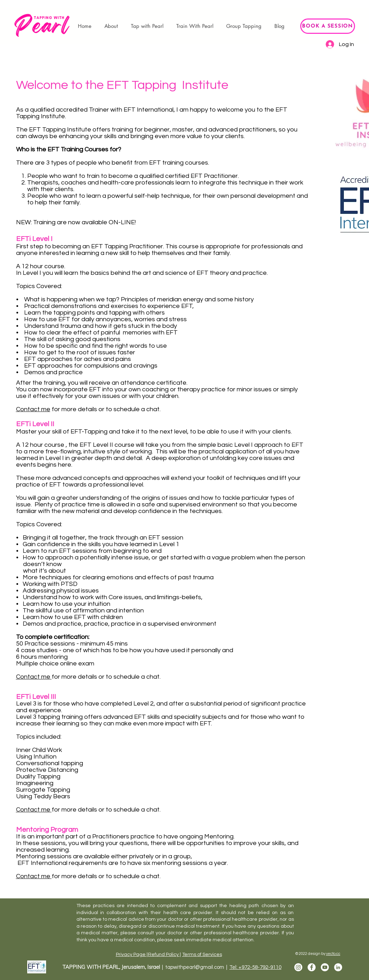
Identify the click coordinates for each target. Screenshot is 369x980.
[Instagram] (298, 967)
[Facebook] (312, 967)
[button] (111, 26)
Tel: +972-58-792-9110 (255, 967)
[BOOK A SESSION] (327, 26)
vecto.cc (333, 954)
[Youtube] (325, 967)
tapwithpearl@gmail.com (194, 967)
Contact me (33, 409)
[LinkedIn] (338, 967)
